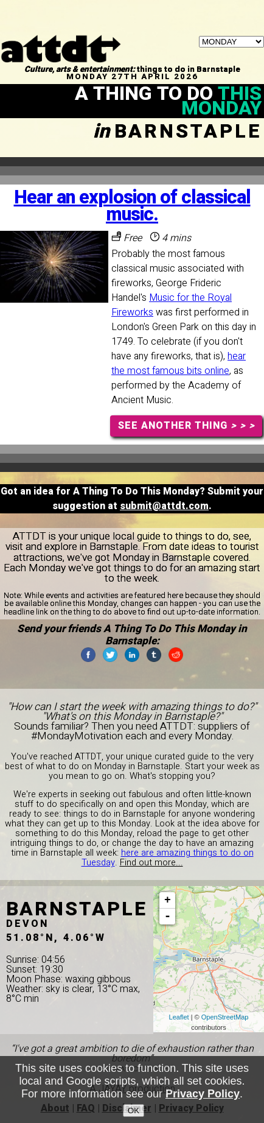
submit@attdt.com (164, 506)
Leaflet (179, 1017)
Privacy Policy (202, 1094)
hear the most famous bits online (178, 363)
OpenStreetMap (225, 1017)
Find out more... (151, 862)
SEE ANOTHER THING (186, 425)
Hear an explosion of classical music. (132, 206)
